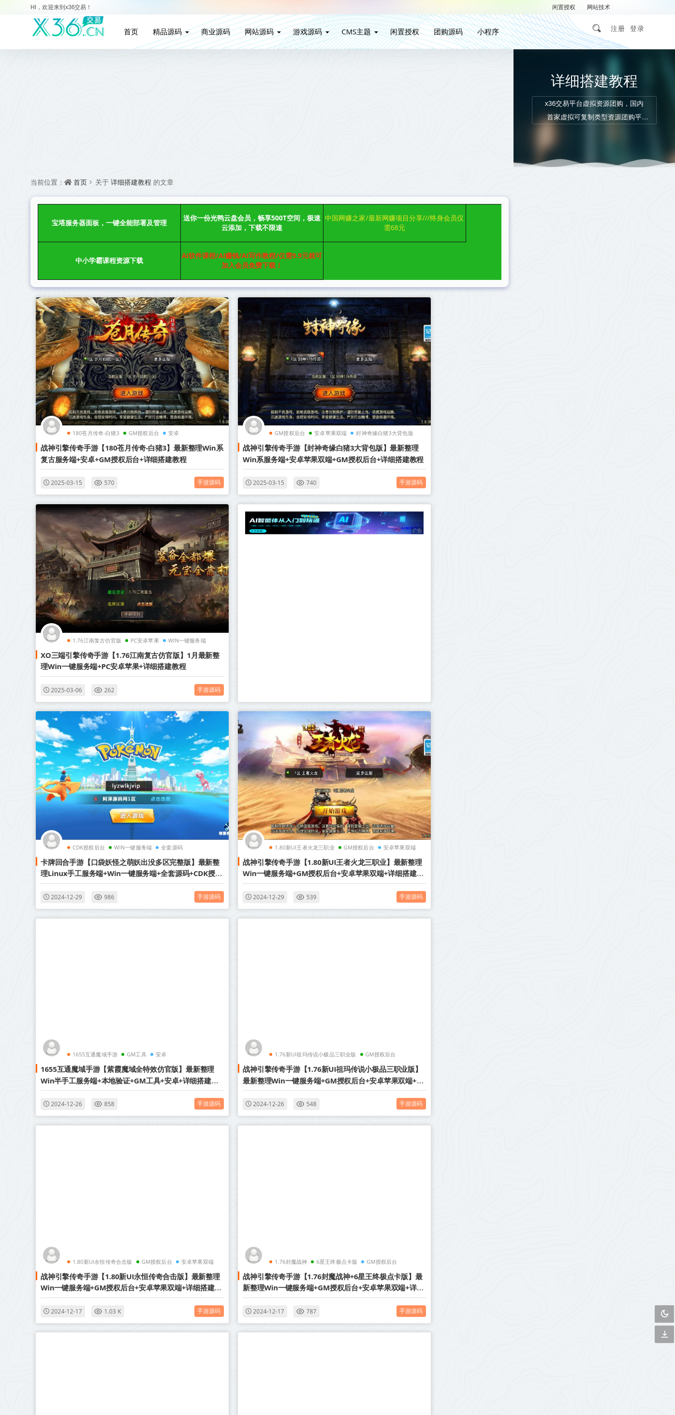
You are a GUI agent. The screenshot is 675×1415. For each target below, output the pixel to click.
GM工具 (132, 713)
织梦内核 (566, 829)
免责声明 (340, 1279)
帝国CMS (520, 829)
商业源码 (220, 28)
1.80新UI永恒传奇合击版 (401, 713)
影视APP (612, 808)
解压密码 (633, 7)
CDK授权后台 (236, 540)
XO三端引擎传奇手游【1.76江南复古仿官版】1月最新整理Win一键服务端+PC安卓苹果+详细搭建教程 (405, 399)
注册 (618, 28)
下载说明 (399, 1279)
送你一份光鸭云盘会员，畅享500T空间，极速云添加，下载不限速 (200, 216)
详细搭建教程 (131, 182)
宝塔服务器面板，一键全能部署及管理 (92, 216)
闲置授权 (563, 7)
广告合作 (281, 1279)
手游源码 (155, 423)
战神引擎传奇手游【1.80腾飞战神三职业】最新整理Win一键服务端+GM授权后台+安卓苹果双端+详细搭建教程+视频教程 (103, 1086)
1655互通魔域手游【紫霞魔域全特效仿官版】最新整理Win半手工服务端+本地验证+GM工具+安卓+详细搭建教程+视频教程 (102, 739)
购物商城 (520, 808)
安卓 (156, 713)
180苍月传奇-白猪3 (91, 373)
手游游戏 (612, 829)
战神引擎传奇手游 (522, 870)
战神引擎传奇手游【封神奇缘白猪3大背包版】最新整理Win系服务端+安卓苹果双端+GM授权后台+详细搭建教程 (254, 399)
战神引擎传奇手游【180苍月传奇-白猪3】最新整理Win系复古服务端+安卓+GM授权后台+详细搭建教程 (103, 399)
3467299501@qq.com (494, 1364)
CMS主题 (361, 28)
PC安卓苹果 (443, 373)
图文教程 (520, 850)
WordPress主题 (613, 746)
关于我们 (399, 1262)
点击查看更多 (255, 1155)
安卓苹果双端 (275, 373)
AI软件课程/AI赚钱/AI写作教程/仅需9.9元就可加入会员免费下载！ (92, 240)
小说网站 (520, 766)
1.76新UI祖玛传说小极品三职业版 (260, 713)
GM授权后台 (139, 373)
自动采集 (566, 787)
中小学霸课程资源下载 (417, 216)
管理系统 (612, 787)
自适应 (566, 725)
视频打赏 (566, 766)
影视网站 (520, 746)
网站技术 (598, 7)
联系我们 (340, 1262)
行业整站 (612, 870)
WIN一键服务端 (280, 540)
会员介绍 (281, 1262)
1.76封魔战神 (84, 886)
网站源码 (264, 28)
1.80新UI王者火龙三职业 (401, 540)
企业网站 (520, 787)
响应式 (612, 725)
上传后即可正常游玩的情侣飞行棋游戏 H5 (564, 280)
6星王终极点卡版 (129, 886)
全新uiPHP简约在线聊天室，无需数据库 (561, 427)
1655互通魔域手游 (90, 713)
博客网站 (566, 746)
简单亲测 (520, 891)
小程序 (494, 28)
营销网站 (612, 766)
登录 (637, 28)
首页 (136, 28)
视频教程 (566, 808)
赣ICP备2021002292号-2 (285, 1393)
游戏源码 (312, 28)
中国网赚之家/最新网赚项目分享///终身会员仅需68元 (308, 216)
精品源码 (172, 28)
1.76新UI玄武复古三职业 (401, 886)
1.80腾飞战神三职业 (92, 1060)
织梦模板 (520, 725)
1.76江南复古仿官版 (395, 373)
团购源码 (454, 28)
